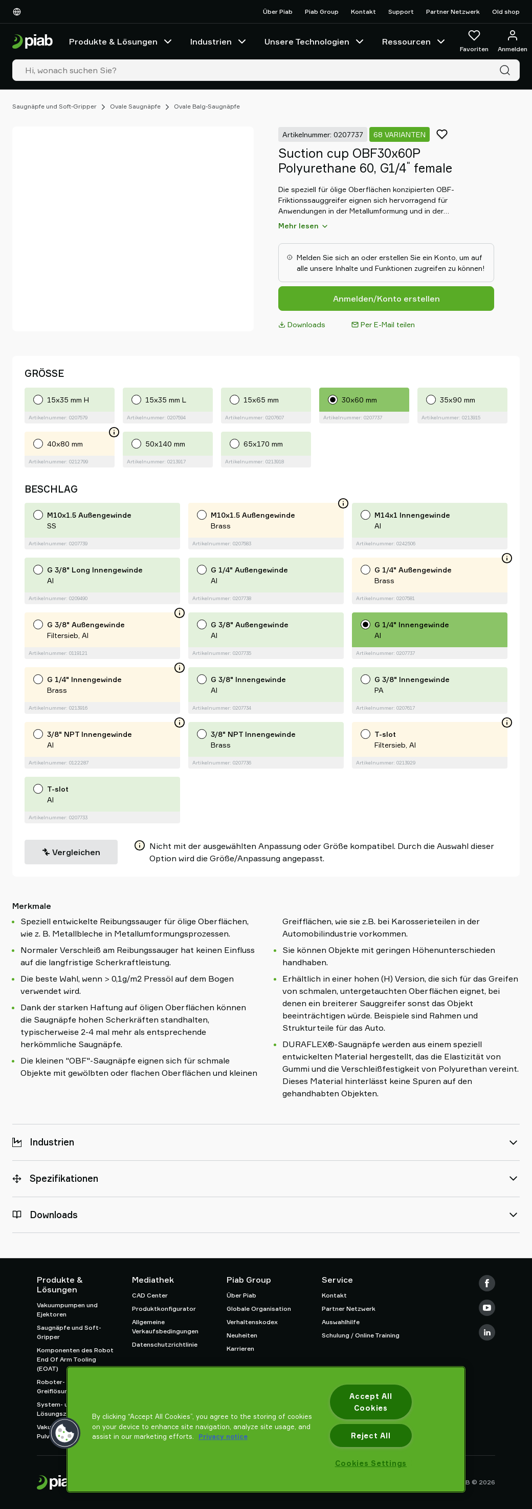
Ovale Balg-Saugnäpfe (207, 106)
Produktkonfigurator (164, 1308)
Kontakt (363, 11)
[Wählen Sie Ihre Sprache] (19, 12)
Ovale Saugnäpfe (135, 106)
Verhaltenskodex (252, 1322)
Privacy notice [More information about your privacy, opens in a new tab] (223, 1436)
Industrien (219, 41)
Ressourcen (414, 41)
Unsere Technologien (315, 41)
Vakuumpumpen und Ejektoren (67, 1309)
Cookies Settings (371, 1463)
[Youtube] (487, 1308)
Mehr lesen (303, 225)
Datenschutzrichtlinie (164, 1344)
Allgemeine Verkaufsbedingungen (165, 1326)
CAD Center (150, 1295)
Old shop (506, 11)
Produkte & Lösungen (121, 41)
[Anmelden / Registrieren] (512, 41)
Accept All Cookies (370, 1402)
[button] (65, 1433)
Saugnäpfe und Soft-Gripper (54, 106)
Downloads (301, 324)
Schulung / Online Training (361, 1335)
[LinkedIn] (487, 1332)
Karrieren (240, 1348)
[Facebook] (487, 1283)
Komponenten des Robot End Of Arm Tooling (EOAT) (75, 1359)
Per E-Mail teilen (383, 324)
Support (401, 11)
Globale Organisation (259, 1308)
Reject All (370, 1435)
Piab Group (322, 11)
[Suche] (507, 70)
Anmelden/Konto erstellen (386, 298)
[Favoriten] (474, 41)
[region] (265, 1429)
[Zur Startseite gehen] (32, 41)
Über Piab (278, 11)
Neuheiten (242, 1335)
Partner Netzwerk (453, 11)
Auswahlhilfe (341, 1322)
